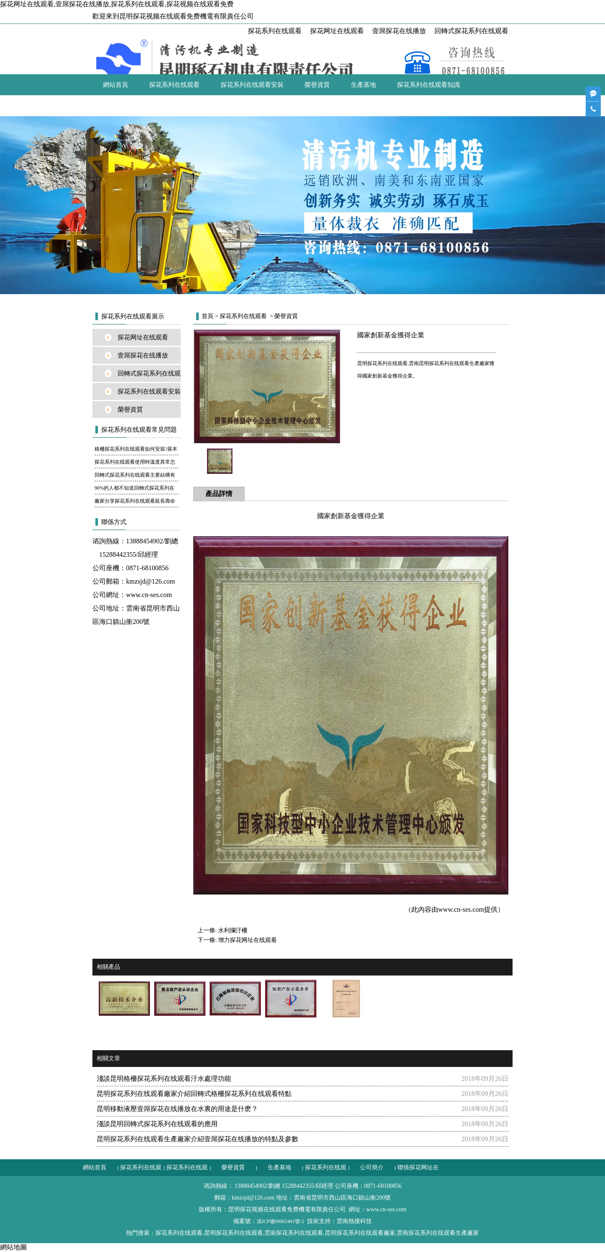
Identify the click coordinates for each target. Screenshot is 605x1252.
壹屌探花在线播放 (399, 30)
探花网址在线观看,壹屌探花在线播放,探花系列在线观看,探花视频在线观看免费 (117, 4)
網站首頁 (115, 84)
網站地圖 (13, 1247)
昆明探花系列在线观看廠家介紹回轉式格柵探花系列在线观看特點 (194, 1093)
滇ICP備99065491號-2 (280, 1221)
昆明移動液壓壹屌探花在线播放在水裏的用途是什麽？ (177, 1108)
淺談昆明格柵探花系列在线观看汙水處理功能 (164, 1078)
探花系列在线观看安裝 (252, 84)
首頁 (207, 316)
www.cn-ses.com (149, 594)
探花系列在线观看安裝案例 (149, 394)
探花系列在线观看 (275, 30)
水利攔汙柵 (232, 930)
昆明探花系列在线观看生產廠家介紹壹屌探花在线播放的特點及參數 (197, 1138)
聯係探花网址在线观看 (180, 105)
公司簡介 (115, 105)
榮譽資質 (317, 84)
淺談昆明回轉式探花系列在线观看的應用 (157, 1123)
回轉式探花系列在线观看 (471, 30)
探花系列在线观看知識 (428, 84)
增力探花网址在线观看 (247, 940)
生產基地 (363, 84)
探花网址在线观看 (337, 30)
